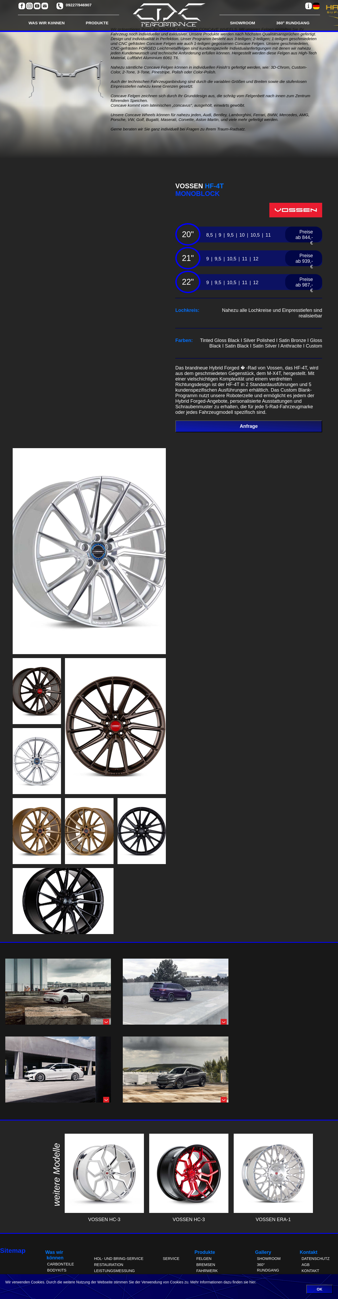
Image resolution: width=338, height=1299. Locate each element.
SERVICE (171, 1258)
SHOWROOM (242, 23)
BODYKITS (57, 1270)
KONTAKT (310, 1271)
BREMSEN (205, 1265)
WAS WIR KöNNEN (47, 23)
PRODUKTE (97, 23)
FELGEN (204, 1258)
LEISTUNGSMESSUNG (114, 1271)
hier (252, 1282)
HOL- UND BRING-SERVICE (118, 1258)
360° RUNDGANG (292, 23)
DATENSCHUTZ (316, 1258)
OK (319, 1289)
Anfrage (249, 426)
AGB (305, 1265)
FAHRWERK (207, 1271)
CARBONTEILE (60, 1264)
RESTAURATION (108, 1265)
